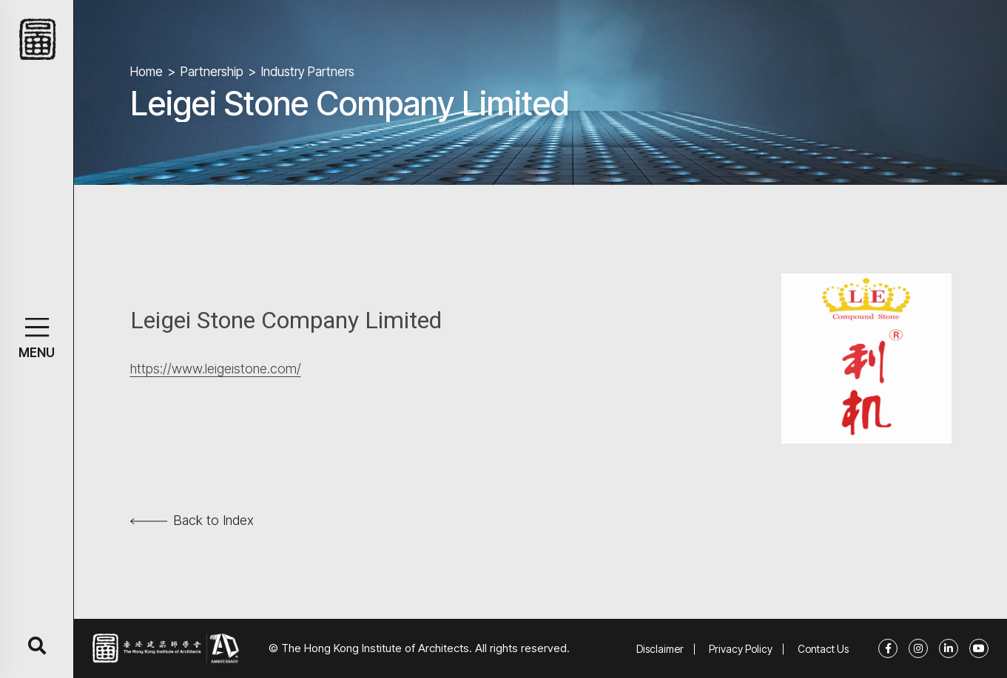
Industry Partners (307, 71)
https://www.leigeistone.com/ (215, 368)
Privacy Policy (740, 649)
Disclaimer (660, 649)
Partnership (212, 71)
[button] (36, 327)
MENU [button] (36, 352)
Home (146, 71)
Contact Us (823, 649)
